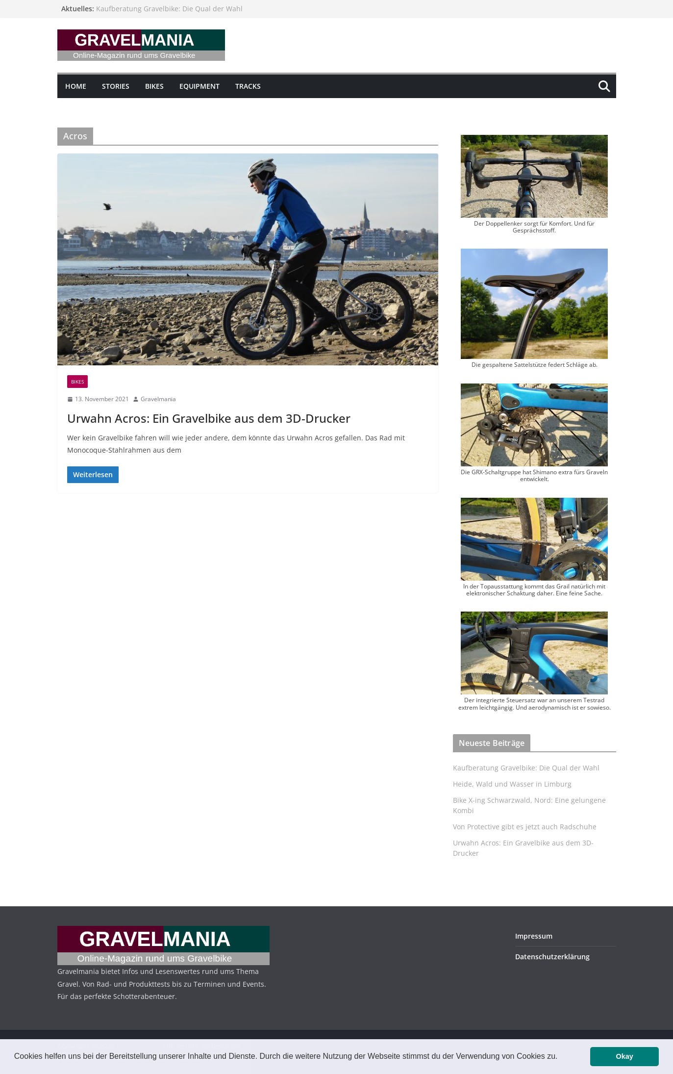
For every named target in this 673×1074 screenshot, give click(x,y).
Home (75, 86)
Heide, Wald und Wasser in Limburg (512, 784)
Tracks (248, 86)
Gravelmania (158, 399)
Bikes (154, 86)
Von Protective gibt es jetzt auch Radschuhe (525, 826)
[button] (561, 1057)
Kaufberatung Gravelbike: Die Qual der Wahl (169, 8)
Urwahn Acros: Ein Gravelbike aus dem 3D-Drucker (208, 418)
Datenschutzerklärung (552, 956)
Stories (115, 86)
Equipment (199, 86)
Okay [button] (624, 1056)
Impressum (533, 936)
